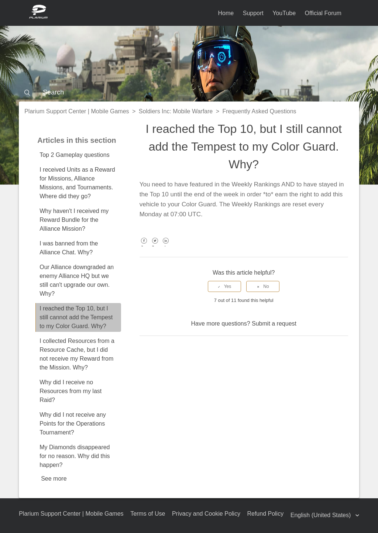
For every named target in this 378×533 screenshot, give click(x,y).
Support (253, 13)
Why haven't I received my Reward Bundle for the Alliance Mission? (74, 220)
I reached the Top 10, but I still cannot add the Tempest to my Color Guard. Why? (76, 317)
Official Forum (323, 13)
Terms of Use (147, 513)
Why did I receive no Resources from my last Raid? (70, 391)
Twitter (154, 246)
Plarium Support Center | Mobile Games (76, 111)
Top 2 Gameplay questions (74, 155)
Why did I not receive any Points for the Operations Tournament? (72, 424)
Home (226, 13)
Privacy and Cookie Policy (206, 513)
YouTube (284, 13)
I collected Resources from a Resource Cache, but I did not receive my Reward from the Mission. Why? (76, 354)
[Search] (189, 92)
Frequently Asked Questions (259, 111)
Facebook (144, 246)
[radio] (224, 286)
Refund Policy (265, 513)
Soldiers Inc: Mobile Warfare (176, 111)
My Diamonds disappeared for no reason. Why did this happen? (74, 456)
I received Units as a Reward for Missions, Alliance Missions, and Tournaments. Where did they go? (77, 182)
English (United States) (322, 515)
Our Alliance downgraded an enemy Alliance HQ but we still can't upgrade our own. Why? (76, 280)
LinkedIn (166, 246)
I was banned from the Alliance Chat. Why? (68, 247)
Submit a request (274, 323)
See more (53, 478)
